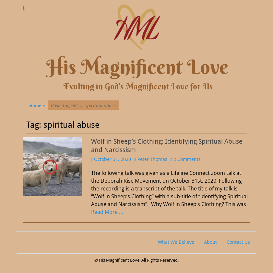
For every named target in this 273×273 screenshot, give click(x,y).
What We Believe (176, 242)
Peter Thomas (152, 159)
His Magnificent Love (137, 67)
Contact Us (238, 242)
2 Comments (187, 159)
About (210, 242)
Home (37, 105)
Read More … (107, 211)
